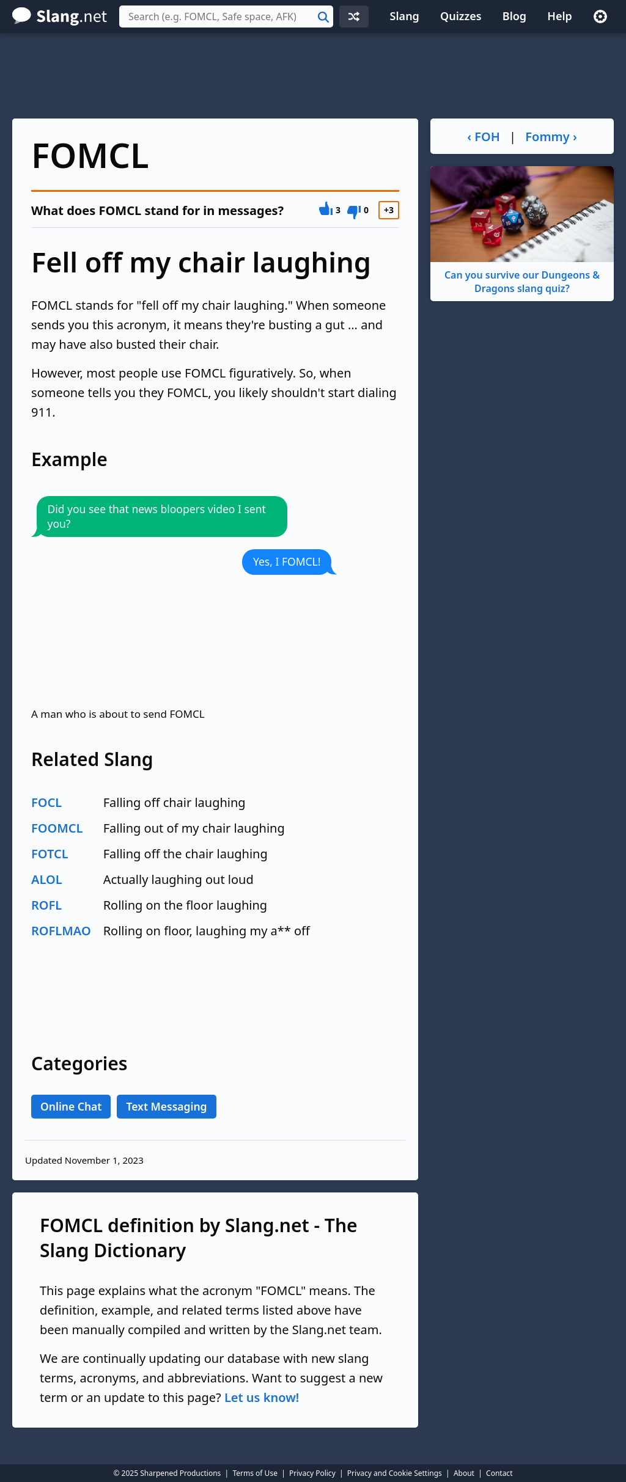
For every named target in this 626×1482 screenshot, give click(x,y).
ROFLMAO (61, 930)
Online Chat (70, 1106)
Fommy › (551, 136)
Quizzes (461, 16)
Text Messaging (166, 1106)
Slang (404, 16)
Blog (514, 16)
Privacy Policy (312, 1473)
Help (559, 16)
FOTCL (49, 853)
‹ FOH (483, 136)
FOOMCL (57, 828)
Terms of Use (254, 1473)
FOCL (46, 802)
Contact (499, 1473)
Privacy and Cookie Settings (394, 1473)
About (464, 1473)
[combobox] (226, 16)
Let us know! (261, 1397)
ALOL (46, 879)
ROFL (46, 905)
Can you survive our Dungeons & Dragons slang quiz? (522, 230)
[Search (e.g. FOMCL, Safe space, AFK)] (226, 16)
